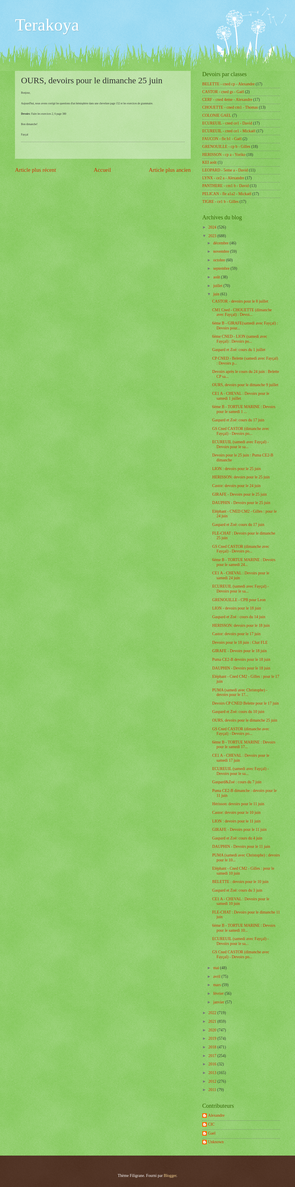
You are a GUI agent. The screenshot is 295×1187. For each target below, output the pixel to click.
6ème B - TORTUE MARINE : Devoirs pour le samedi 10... (243, 928)
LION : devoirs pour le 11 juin (236, 821)
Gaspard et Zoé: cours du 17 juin (238, 420)
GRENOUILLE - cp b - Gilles (226, 146)
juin (216, 294)
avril (217, 976)
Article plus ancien (170, 170)
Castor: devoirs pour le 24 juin (236, 486)
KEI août (209, 162)
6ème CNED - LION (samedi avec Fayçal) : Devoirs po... (239, 339)
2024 (212, 227)
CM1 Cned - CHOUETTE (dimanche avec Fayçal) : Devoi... (242, 312)
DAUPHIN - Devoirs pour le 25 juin (241, 503)
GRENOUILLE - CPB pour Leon (238, 600)
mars (217, 985)
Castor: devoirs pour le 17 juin (236, 634)
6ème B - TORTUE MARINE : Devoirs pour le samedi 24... (243, 562)
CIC (211, 1124)
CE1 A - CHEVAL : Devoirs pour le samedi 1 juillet (240, 396)
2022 (212, 1013)
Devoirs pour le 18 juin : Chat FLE (240, 642)
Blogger (170, 1175)
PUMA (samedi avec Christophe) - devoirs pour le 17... (239, 692)
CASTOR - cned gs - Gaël (223, 92)
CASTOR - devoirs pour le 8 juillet (240, 301)
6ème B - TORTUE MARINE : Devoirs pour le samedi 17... (243, 744)
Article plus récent (35, 170)
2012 (212, 1081)
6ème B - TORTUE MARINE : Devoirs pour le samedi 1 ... (243, 409)
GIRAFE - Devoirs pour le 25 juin (239, 494)
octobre (219, 260)
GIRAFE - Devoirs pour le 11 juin (239, 829)
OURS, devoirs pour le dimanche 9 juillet (245, 385)
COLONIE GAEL (216, 115)
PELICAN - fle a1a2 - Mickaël (226, 194)
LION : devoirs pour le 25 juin (236, 469)
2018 (212, 1047)
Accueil (102, 170)
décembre (221, 243)
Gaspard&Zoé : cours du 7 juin (236, 782)
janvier (219, 1002)
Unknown (216, 1142)
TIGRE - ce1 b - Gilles (220, 201)
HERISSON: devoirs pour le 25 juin (241, 477)
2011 (212, 1090)
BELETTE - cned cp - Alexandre (228, 84)
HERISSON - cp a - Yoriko (223, 154)
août (217, 277)
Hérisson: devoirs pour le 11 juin (238, 804)
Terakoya (47, 24)
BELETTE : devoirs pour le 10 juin (240, 882)
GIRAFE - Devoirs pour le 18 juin (239, 651)
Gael (211, 1133)
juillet (218, 286)
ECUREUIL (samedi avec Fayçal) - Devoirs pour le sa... (240, 444)
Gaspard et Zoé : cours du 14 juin (238, 617)
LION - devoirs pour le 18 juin (236, 608)
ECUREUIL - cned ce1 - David (227, 123)
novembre (221, 251)
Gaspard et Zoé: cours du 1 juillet (238, 350)
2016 (212, 1064)
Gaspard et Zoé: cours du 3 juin (237, 890)
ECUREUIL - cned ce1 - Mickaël (229, 131)
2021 (212, 1021)
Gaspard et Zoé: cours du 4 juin (237, 838)
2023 (212, 236)
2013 (212, 1073)
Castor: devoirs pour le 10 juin (236, 812)
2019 (212, 1038)
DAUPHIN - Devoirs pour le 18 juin (241, 668)
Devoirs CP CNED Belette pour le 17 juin (245, 703)
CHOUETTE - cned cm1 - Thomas (230, 107)
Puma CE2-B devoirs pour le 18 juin (241, 659)
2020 (212, 1030)
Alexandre (216, 1115)
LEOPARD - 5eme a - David (225, 170)
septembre (221, 268)
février (219, 993)
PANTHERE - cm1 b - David (225, 186)
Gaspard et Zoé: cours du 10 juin (238, 711)
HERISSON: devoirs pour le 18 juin (241, 625)
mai (216, 968)
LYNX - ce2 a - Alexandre (223, 178)
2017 (212, 1056)
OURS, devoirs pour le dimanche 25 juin (244, 720)
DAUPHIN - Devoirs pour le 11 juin (241, 846)
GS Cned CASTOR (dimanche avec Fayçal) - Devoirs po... (240, 431)
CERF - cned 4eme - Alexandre (227, 99)
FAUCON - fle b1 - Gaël (222, 139)
